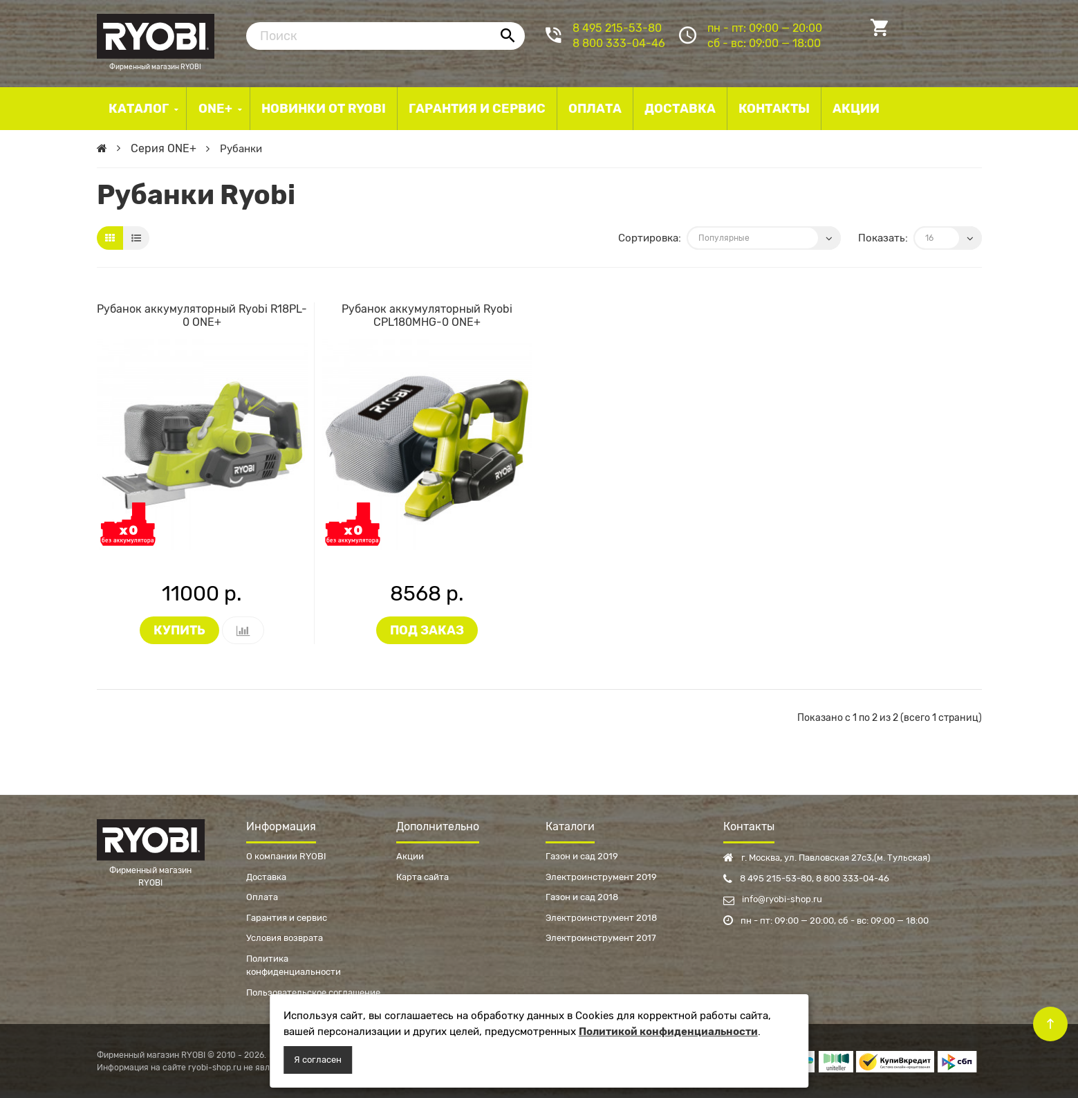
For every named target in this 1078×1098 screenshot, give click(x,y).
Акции (410, 856)
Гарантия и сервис (286, 918)
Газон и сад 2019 (582, 856)
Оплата (262, 897)
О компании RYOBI (286, 856)
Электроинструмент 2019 (601, 877)
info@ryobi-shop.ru (772, 899)
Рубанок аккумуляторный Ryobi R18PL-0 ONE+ (202, 315)
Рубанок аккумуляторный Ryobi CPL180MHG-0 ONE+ (427, 315)
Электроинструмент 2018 (601, 918)
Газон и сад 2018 (582, 897)
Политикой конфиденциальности (668, 1031)
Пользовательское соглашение (313, 992)
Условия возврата (284, 938)
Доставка (266, 877)
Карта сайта (422, 877)
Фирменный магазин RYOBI (155, 34)
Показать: (883, 238)
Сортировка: (649, 238)
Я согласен (318, 1059)
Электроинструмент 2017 (601, 938)
